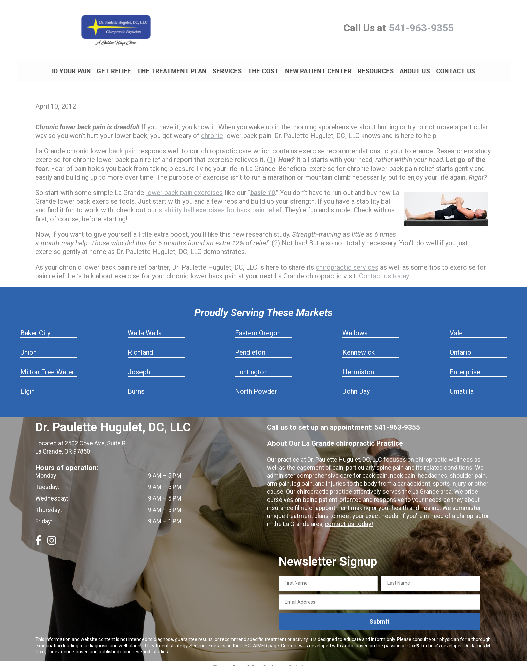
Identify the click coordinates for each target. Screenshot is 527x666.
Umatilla (462, 386)
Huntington (251, 366)
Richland (140, 347)
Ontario (460, 347)
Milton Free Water (47, 366)
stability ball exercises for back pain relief (220, 204)
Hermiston (358, 366)
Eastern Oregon (258, 327)
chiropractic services (347, 261)
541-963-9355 (421, 28)
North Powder (256, 386)
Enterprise (465, 366)
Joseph (139, 366)
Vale (456, 327)
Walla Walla (145, 327)
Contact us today (384, 270)
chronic (212, 130)
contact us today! (348, 518)
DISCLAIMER (254, 640)
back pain (123, 145)
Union (28, 347)
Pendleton (250, 347)
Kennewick (358, 347)
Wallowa (355, 327)
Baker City (35, 327)
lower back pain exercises (184, 187)
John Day (356, 386)
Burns (136, 386)
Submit (379, 615)
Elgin (27, 386)
